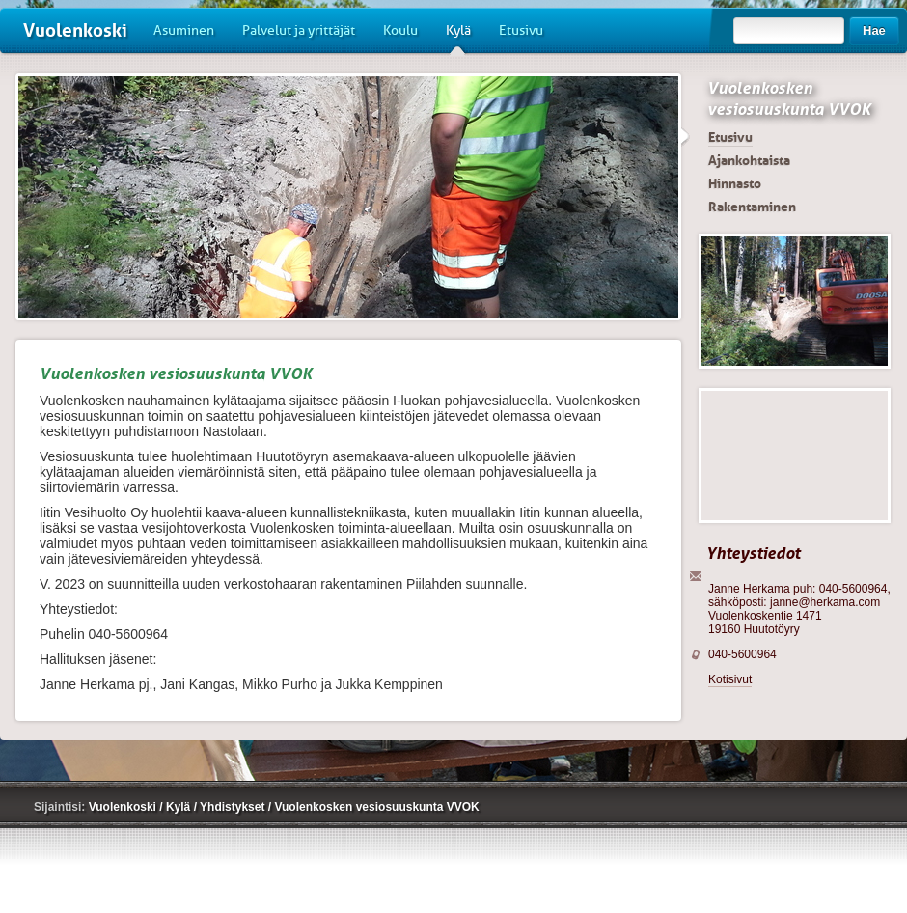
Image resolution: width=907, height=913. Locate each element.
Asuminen (183, 30)
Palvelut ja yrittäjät (298, 30)
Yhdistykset (234, 807)
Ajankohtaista (749, 160)
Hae (874, 30)
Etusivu (521, 30)
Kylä (458, 37)
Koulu (400, 30)
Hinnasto (734, 183)
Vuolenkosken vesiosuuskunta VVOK (788, 98)
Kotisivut (730, 679)
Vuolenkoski (75, 30)
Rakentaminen (752, 206)
